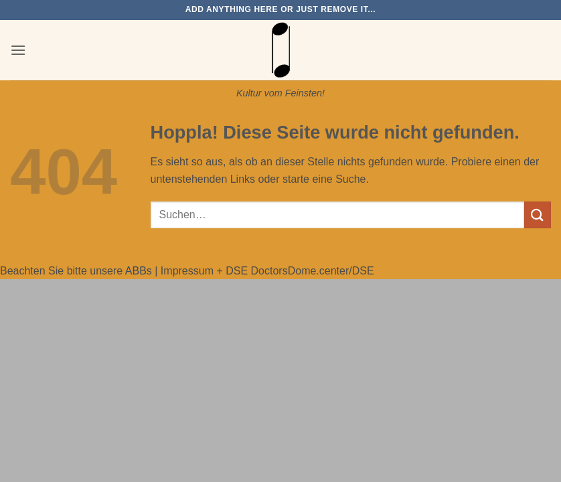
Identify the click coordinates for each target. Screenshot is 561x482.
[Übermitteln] (537, 215)
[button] (18, 49)
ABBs (138, 270)
